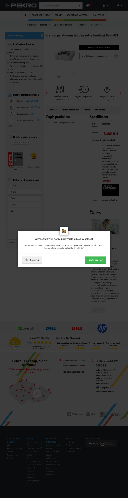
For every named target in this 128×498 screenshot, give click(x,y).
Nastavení (32, 260)
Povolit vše (95, 260)
